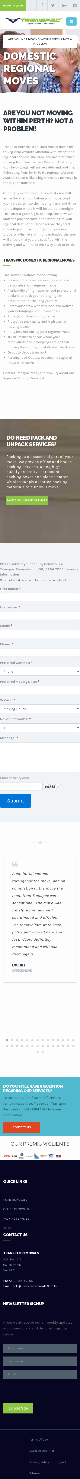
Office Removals (16, 1209)
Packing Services (16, 1218)
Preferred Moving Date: (18, 682)
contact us (22, 1127)
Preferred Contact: (15, 663)
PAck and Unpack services (27, 500)
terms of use (38, 1439)
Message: (8, 738)
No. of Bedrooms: (14, 719)
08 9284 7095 (23, 1281)
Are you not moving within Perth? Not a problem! (40, 41)
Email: (5, 626)
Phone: (5, 644)
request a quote (13, 5)
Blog (7, 1228)
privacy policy (39, 1462)
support (60, 1462)
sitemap (35, 1473)
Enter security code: (15, 778)
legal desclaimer (41, 1451)
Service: (6, 700)
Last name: (9, 607)
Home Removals (15, 1200)
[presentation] (35, 1391)
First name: (9, 589)
